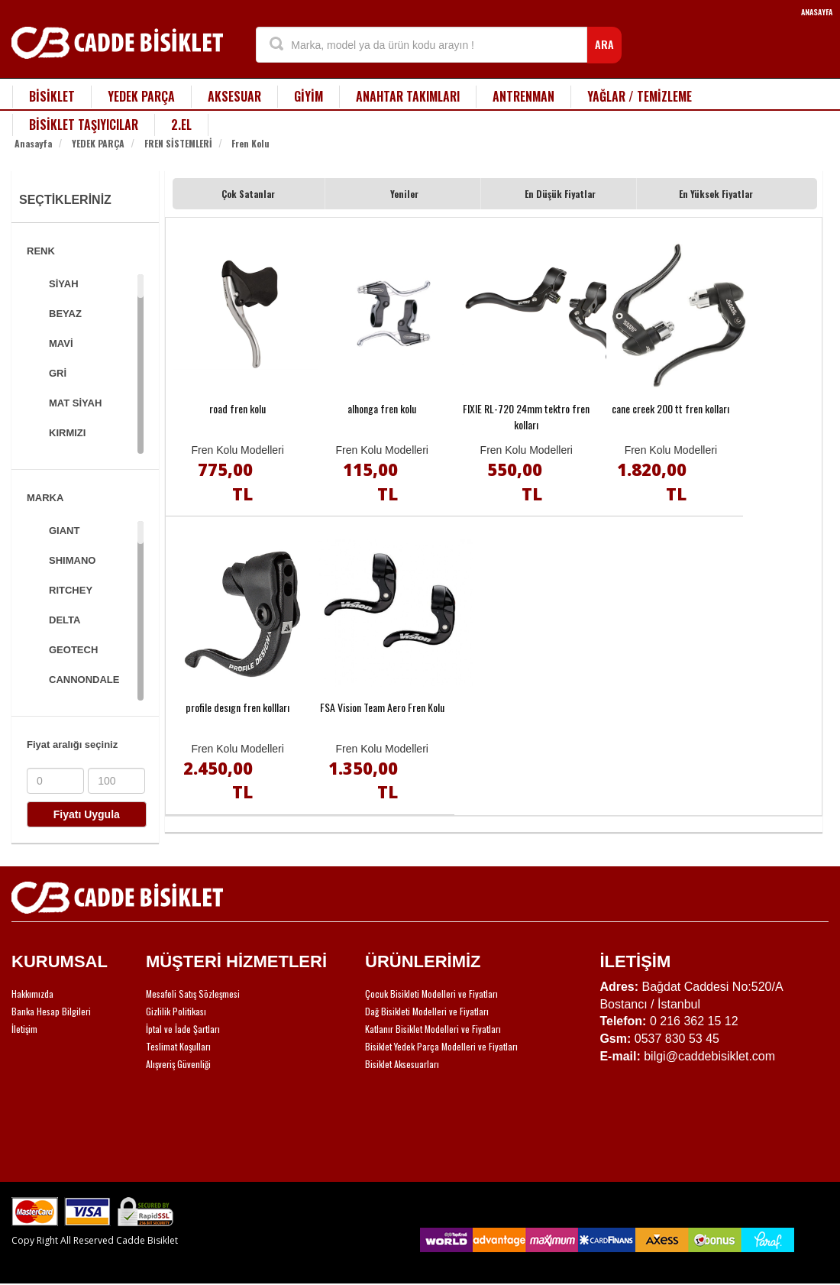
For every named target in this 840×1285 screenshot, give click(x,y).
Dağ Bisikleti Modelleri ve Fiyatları (427, 1011)
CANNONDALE (84, 679)
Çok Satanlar (248, 193)
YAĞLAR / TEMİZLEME (639, 96)
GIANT (64, 530)
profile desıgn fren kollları (237, 707)
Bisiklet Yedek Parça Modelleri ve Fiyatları (441, 1046)
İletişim (24, 1028)
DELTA (64, 620)
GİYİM (308, 96)
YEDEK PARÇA (141, 96)
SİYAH (64, 284)
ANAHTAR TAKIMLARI (408, 96)
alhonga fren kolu (381, 408)
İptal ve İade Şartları (183, 1028)
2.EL (181, 124)
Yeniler (404, 193)
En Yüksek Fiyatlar (716, 193)
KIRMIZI (67, 433)
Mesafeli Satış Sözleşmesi (193, 993)
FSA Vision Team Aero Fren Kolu (382, 707)
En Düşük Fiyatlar (560, 193)
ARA (604, 44)
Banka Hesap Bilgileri (51, 1011)
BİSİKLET (52, 96)
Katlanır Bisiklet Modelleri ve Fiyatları (433, 1028)
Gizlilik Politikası (176, 1011)
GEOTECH (73, 649)
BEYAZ (65, 313)
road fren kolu (237, 408)
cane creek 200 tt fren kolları (670, 408)
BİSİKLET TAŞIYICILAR (83, 124)
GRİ (57, 373)
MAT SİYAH (75, 403)
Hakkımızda (32, 993)
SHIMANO (72, 560)
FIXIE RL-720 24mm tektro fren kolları (526, 416)
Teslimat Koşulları (178, 1046)
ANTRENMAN (523, 96)
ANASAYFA (816, 12)
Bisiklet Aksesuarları (402, 1063)
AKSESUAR (234, 96)
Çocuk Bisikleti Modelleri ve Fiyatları (431, 993)
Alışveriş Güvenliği (178, 1063)
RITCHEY (70, 590)
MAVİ (61, 343)
